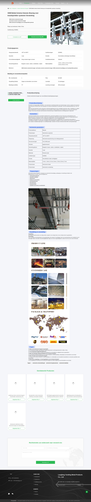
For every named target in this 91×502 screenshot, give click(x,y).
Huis (20, 3)
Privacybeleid (13, 500)
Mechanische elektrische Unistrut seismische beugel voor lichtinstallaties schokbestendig (16, 425)
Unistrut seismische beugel (22, 8)
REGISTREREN (79, 485)
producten (14, 8)
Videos (33, 3)
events (57, 3)
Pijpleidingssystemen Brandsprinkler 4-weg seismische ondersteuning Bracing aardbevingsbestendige (74, 396)
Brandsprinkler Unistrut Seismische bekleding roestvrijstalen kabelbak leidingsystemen (36, 396)
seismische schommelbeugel (39, 363)
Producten (26, 3)
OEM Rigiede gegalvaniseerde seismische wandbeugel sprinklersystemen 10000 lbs (55, 396)
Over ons (40, 3)
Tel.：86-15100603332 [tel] (13, 478)
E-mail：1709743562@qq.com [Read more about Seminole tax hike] (15, 480)
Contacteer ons (49, 3)
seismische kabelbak (63, 363)
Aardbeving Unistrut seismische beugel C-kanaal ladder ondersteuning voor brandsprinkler (16, 396)
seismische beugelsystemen (52, 363)
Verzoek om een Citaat (37, 36)
